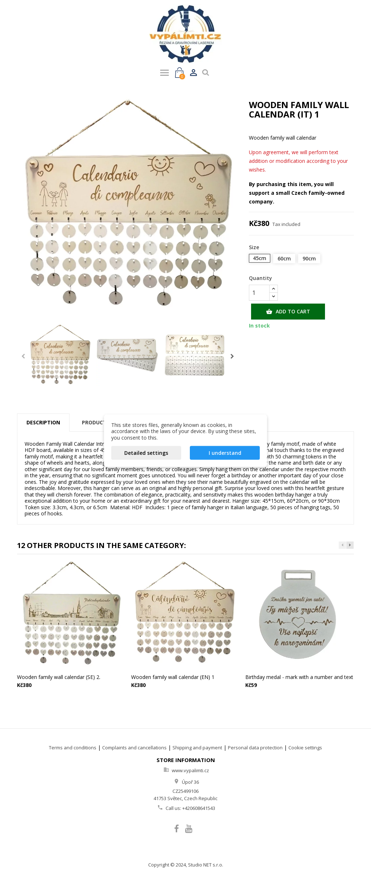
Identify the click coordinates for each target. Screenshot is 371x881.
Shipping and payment (197, 747)
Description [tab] (43, 422)
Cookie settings (305, 747)
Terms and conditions (72, 747)
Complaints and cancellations (134, 747)
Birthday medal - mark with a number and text (299, 677)
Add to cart (288, 311)
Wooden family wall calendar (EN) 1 (172, 677)
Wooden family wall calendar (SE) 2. (58, 677)
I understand (225, 452)
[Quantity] (259, 293)
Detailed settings (146, 452)
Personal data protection (255, 747)
